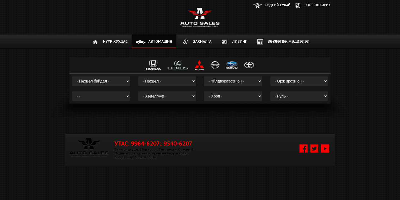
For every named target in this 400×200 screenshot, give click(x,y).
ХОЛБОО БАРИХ (318, 5)
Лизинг (239, 41)
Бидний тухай (277, 5)
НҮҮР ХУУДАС (115, 41)
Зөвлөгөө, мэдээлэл (288, 41)
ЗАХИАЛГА (202, 41)
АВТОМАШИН (160, 41)
